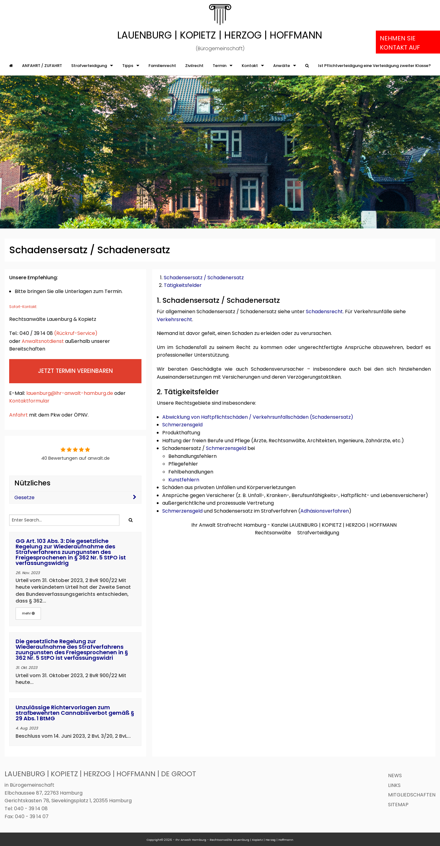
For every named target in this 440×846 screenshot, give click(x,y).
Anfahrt (18, 414)
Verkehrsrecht (174, 319)
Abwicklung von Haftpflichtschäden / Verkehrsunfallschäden (235, 417)
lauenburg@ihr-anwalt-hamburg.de (69, 393)
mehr (28, 613)
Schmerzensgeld (182, 424)
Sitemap (398, 804)
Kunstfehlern (183, 479)
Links (394, 785)
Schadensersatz (331, 417)
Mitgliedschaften (411, 794)
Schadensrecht (324, 311)
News (395, 775)
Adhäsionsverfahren (324, 510)
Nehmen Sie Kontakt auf (400, 43)
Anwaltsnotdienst (43, 341)
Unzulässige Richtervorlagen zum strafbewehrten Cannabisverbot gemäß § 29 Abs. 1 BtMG (75, 712)
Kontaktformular (30, 400)
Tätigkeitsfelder (183, 285)
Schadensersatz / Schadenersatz (204, 277)
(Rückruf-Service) (75, 333)
